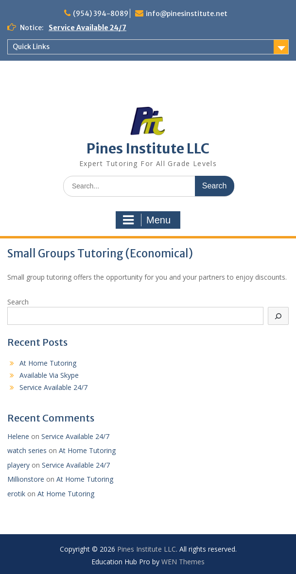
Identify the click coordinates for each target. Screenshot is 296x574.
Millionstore (25, 479)
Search (18, 301)
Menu (147, 220)
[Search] (278, 316)
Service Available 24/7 (87, 27)
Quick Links (31, 46)
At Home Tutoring (47, 363)
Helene (18, 436)
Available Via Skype (49, 375)
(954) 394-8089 (100, 13)
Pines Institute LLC (148, 148)
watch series (27, 450)
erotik (16, 493)
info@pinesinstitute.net (186, 13)
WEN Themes (183, 561)
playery (18, 465)
